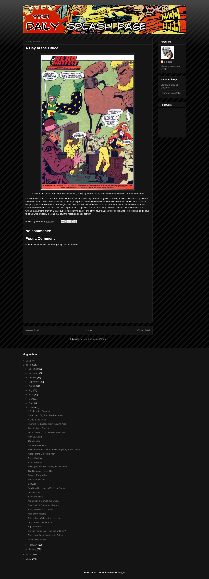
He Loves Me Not (36, 479)
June (31, 394)
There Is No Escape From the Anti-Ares (47, 424)
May (31, 398)
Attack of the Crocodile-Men (41, 454)
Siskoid (168, 61)
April (31, 403)
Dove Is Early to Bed (38, 475)
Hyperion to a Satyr (171, 93)
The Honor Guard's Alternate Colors (45, 535)
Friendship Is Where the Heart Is (44, 518)
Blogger (121, 572)
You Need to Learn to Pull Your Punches (47, 488)
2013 (29, 365)
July (31, 390)
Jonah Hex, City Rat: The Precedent (45, 415)
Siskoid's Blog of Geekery (169, 86)
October (33, 377)
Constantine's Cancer (38, 428)
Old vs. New (34, 441)
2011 (29, 559)
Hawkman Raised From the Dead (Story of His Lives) (54, 449)
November (34, 373)
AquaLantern (34, 526)
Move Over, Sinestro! (38, 539)
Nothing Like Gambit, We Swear (43, 501)
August (32, 386)
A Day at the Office (37, 419)
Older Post (143, 330)
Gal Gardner (34, 492)
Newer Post (32, 330)
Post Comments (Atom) (94, 339)
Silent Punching (35, 496)
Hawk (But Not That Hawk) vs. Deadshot (47, 466)
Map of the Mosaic (37, 513)
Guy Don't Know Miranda (40, 522)
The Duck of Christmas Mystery (43, 505)
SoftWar (32, 484)
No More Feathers (37, 445)
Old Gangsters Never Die (40, 471)
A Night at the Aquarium (39, 411)
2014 (29, 360)
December (34, 369)
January (33, 549)
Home (88, 330)
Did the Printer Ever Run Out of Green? (47, 531)
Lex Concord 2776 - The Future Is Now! (47, 432)
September (34, 381)
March (32, 407)
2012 (29, 554)
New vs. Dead (35, 436)
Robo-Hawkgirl (35, 458)
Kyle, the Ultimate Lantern (40, 509)
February (33, 545)
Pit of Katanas (35, 462)
